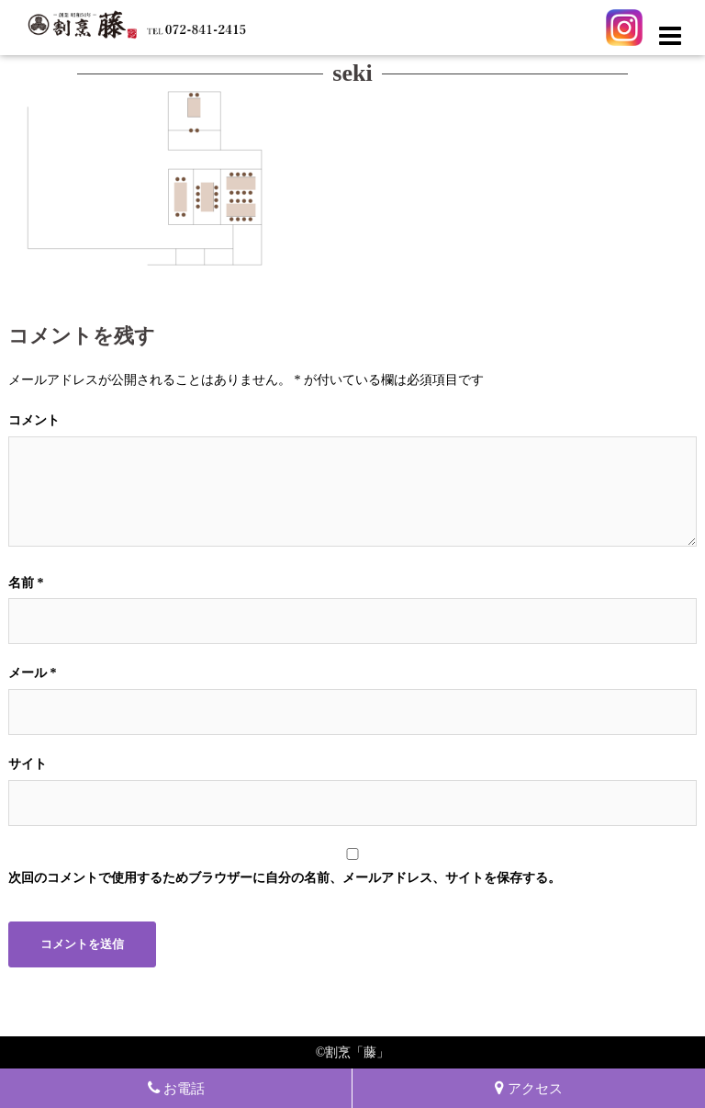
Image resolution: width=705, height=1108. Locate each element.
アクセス (529, 1088)
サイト (27, 764)
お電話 (176, 1088)
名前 (26, 583)
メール (32, 673)
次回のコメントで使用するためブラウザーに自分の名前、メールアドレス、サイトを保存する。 (284, 878)
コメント (34, 420)
